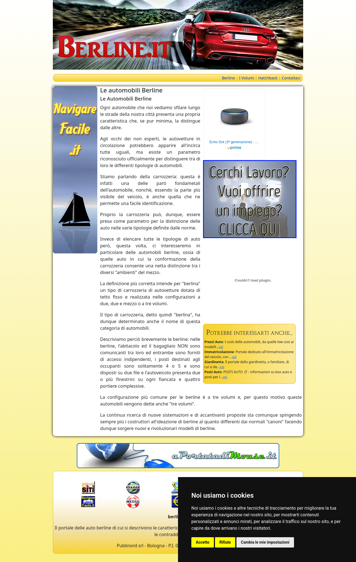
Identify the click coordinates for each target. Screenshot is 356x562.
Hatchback (268, 77)
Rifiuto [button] (225, 542)
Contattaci (291, 77)
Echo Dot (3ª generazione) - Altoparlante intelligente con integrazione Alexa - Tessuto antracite (234, 142)
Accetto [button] (202, 542)
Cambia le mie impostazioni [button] (265, 542)
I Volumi (246, 77)
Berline (228, 77)
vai (221, 346)
